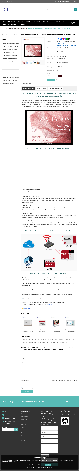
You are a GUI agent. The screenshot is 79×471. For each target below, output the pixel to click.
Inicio (3, 23)
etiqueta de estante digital (43, 337)
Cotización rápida (73, 18)
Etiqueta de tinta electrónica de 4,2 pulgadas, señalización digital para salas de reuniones (42, 326)
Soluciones (36, 17)
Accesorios (25, 375)
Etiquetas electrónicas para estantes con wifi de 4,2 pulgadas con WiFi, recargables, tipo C (28, 326)
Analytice (36, 467)
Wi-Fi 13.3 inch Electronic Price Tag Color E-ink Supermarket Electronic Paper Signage (66, 40)
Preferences (42, 467)
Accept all (48, 464)
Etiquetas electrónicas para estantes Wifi (18, 23)
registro (16, 30)
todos (6, 23)
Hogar (4, 17)
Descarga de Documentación (55, 83)
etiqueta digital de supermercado (29, 337)
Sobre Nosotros (11, 17)
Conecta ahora (50, 75)
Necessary (29, 467)
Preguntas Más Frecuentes (9, 20)
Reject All (31, 464)
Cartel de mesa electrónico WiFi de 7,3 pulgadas (56, 326)
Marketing (49, 467)
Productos (27, 17)
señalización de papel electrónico (66, 334)
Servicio (44, 17)
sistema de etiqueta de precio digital (59, 337)
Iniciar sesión (11, 30)
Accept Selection (39, 464)
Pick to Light (20, 17)
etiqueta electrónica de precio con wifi (49, 334)
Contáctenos (22, 20)
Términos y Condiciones (52, 384)
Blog (51, 17)
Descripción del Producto (28, 83)
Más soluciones (72, 397)
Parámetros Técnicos (41, 83)
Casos (57, 17)
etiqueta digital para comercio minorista (30, 334)
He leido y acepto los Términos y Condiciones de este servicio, (39, 383)
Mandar (27, 387)
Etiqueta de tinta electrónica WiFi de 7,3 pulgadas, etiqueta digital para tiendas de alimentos (70, 326)
